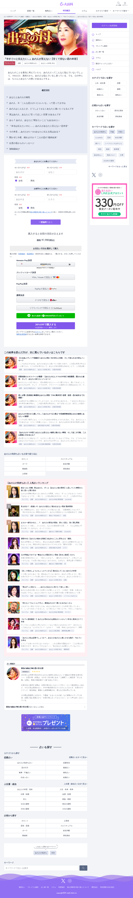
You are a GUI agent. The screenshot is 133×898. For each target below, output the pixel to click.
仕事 (121, 155)
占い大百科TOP (8, 16)
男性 (32, 180)
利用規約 (21, 254)
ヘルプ (96, 69)
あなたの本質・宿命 (25, 789)
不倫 (112, 132)
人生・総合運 (100, 83)
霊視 (109, 137)
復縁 (107, 149)
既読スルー (111, 155)
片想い (120, 132)
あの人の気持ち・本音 (39, 16)
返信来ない (98, 155)
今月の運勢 (66, 809)
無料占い (48, 11)
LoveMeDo (99, 137)
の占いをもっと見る (25, 707)
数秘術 (24, 469)
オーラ (24, 464)
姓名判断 (66, 464)
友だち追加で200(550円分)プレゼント (45, 315)
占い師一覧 (98, 52)
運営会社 (94, 887)
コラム (84, 11)
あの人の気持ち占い (30, 63)
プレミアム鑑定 (19, 16)
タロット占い (100, 110)
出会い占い (25, 777)
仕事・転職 (25, 794)
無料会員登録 (21, 334)
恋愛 (19, 63)
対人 (25, 799)
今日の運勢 (25, 804)
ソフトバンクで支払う (46, 308)
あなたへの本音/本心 (54, 16)
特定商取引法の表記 (107, 887)
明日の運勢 (66, 804)
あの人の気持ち (41, 853)
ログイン (38, 332)
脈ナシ (97, 143)
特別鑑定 (66, 10)
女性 (20, 180)
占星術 (24, 474)
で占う (46, 222)
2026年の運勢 (108, 161)
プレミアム (10, 63)
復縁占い (66, 767)
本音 (53, 853)
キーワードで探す (120, 11)
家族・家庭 (66, 799)
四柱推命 (66, 469)
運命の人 (100, 95)
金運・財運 (66, 794)
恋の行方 (24, 767)
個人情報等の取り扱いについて (41, 212)
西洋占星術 (119, 110)
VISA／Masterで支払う (45, 277)
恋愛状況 (66, 763)
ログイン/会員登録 (109, 25)
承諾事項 (30, 254)
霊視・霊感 (25, 826)
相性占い (66, 772)
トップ (13, 11)
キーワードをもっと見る (117, 166)
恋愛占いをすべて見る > (78, 757)
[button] (45, 265)
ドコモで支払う (46, 300)
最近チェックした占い (102, 63)
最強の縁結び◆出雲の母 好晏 (32, 668)
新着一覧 (30, 11)
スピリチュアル (66, 459)
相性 (100, 149)
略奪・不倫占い (25, 772)
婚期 (118, 89)
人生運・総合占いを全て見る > (75, 784)
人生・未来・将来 (66, 789)
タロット (24, 459)
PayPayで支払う (46, 288)
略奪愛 (116, 149)
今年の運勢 (25, 809)
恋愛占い (28, 16)
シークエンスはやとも (113, 143)
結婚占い (66, 777)
